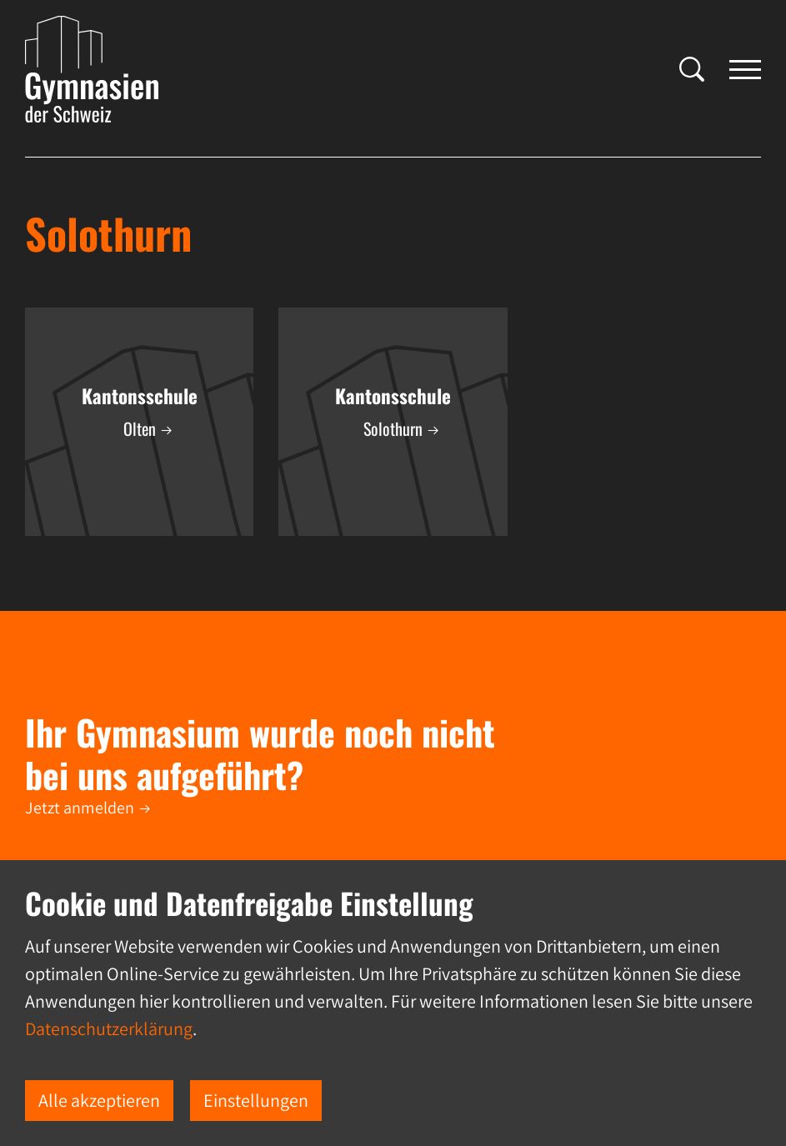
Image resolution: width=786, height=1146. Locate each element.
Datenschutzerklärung (109, 1028)
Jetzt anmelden (79, 807)
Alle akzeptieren (99, 1100)
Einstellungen (255, 1100)
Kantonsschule (140, 396)
